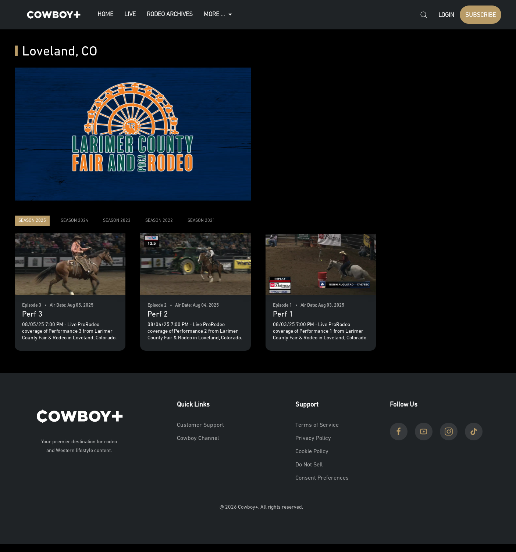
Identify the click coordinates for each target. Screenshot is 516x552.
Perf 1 (283, 314)
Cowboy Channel (198, 438)
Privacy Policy (313, 438)
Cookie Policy (311, 452)
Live (130, 14)
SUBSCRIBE (480, 15)
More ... (219, 14)
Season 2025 (32, 221)
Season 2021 (201, 221)
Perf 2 (157, 314)
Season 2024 (74, 221)
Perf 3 (32, 314)
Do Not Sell (309, 465)
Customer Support (200, 425)
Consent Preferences (322, 478)
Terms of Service (317, 425)
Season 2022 (159, 221)
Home (105, 14)
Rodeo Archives (170, 14)
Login (446, 15)
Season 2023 (117, 221)
